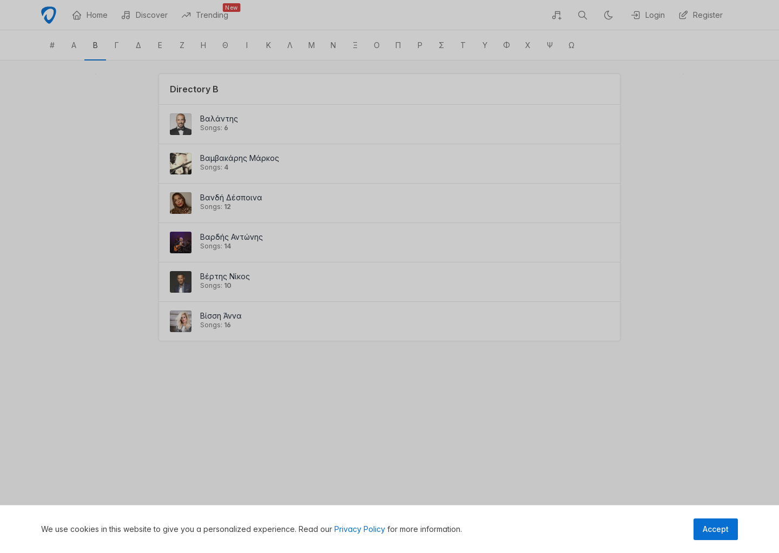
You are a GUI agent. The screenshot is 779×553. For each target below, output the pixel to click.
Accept (716, 529)
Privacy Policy (359, 529)
